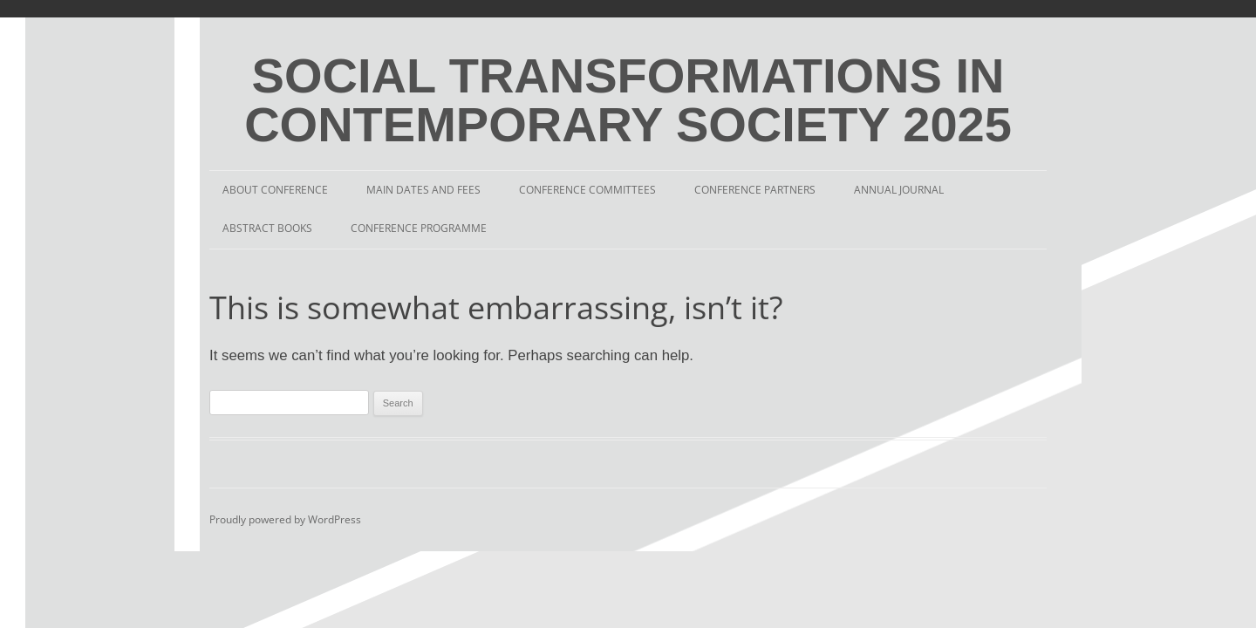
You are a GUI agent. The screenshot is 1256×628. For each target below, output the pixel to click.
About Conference (275, 189)
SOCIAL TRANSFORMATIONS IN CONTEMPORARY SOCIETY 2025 (628, 100)
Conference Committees (587, 189)
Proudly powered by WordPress (285, 519)
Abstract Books (267, 228)
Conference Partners (755, 189)
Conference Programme (419, 228)
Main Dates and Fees (423, 189)
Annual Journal (899, 189)
